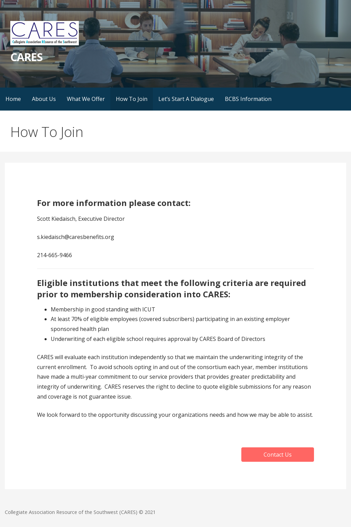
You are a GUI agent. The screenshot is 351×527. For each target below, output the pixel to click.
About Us (44, 99)
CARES (26, 56)
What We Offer (86, 99)
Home (13, 99)
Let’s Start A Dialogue (186, 99)
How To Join (131, 99)
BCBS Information (248, 99)
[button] (277, 454)
